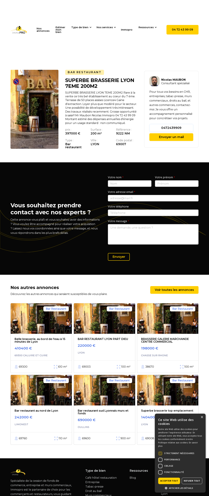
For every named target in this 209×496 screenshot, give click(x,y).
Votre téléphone (118, 206)
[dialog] (180, 453)
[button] (80, 27)
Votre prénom (165, 177)
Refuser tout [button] (192, 480)
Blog (133, 477)
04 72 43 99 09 (182, 29)
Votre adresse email (121, 192)
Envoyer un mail (171, 137)
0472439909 (171, 128)
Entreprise (92, 482)
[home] (19, 30)
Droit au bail (93, 491)
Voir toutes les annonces (174, 290)
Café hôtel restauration (101, 477)
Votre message (118, 221)
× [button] (202, 417)
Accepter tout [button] (169, 480)
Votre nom (116, 177)
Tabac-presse (94, 486)
